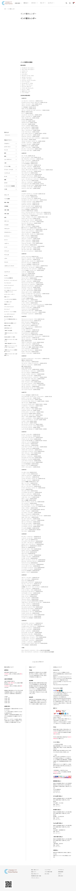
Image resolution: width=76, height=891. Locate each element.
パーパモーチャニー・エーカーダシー (29, 219)
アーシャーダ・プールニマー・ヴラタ (29, 421)
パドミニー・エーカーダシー (27, 349)
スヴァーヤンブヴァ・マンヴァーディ (29, 232)
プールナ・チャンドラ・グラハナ (28, 204)
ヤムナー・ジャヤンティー (27, 238)
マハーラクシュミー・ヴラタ (27, 504)
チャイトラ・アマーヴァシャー (28, 221)
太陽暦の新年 (24, 272)
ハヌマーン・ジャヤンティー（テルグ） (29, 338)
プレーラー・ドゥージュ (26, 179)
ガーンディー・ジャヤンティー (28, 530)
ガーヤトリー (7, 232)
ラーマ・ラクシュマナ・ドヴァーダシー (29, 374)
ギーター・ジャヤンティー (27, 623)
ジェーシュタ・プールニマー (27, 385)
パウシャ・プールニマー (26, 105)
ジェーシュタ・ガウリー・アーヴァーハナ (30, 500)
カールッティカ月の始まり (27, 564)
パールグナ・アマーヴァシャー (28, 174)
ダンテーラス (24, 574)
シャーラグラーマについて (9, 306)
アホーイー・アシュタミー (27, 571)
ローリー (23, 112)
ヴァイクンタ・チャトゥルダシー (28, 601)
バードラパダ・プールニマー (27, 520)
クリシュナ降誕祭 (25, 476)
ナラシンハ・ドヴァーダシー (27, 186)
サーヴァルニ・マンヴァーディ (28, 196)
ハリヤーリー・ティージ (26, 437)
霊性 (5, 215)
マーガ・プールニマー (26, 160)
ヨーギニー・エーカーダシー (27, 394)
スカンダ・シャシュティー (27, 77)
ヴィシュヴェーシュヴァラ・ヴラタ (29, 600)
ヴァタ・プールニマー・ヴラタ (28, 377)
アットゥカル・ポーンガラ (27, 182)
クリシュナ (6, 246)
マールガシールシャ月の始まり (28, 610)
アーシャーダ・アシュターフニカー (28, 400)
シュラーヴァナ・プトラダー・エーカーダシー (31, 442)
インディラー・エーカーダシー (28, 532)
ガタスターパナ (25, 541)
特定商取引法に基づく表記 (36, 868)
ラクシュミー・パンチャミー (27, 236)
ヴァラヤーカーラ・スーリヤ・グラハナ (29, 176)
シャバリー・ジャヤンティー (27, 165)
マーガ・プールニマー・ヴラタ (28, 156)
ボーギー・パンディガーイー (27, 115)
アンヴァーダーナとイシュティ (28, 87)
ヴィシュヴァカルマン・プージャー (28, 499)
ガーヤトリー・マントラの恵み (10, 304)
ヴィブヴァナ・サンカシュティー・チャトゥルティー (32, 355)
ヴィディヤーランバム (26, 556)
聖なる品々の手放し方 (8, 308)
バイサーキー (24, 269)
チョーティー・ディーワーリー (28, 577)
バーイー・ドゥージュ (26, 588)
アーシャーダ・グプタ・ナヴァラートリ (29, 397)
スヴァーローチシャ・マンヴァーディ (29, 258)
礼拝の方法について (8, 318)
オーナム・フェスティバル (27, 443)
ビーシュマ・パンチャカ (26, 594)
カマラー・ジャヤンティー (27, 581)
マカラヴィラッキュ (25, 122)
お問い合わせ (60, 868)
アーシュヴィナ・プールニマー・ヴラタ (29, 561)
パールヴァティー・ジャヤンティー (28, 401)
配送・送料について (35, 862)
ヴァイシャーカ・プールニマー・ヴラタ (29, 316)
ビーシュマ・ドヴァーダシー (27, 149)
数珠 (5, 153)
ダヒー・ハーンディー (26, 478)
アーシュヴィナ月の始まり (27, 522)
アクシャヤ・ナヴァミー (26, 592)
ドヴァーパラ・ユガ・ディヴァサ (28, 173)
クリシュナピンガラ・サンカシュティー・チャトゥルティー (33, 392)
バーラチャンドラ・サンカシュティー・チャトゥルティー (33, 212)
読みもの (26, 3)
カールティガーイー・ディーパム (28, 604)
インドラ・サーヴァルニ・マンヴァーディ (30, 473)
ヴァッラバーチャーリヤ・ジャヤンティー (30, 266)
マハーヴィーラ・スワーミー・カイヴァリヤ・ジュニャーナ (33, 301)
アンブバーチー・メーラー (27, 365)
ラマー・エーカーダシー (26, 572)
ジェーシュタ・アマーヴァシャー (28, 346)
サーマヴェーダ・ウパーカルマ (28, 490)
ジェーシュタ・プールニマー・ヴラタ (29, 379)
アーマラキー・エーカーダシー (28, 185)
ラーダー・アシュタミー (26, 505)
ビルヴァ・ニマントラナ (26, 544)
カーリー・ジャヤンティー (27, 471)
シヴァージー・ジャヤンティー (28, 180)
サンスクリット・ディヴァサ (27, 454)
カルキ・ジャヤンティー (26, 440)
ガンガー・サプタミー (26, 296)
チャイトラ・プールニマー (27, 260)
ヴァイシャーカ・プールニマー (28, 317)
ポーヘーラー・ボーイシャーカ (28, 277)
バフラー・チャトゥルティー (27, 462)
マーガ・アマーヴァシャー (27, 131)
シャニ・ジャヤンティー (26, 345)
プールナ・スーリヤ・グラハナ (28, 434)
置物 (5, 156)
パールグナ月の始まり (26, 162)
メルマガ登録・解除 (48, 864)
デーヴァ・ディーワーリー (27, 603)
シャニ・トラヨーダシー (26, 376)
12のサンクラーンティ (26, 90)
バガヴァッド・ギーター (9, 260)
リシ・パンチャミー (25, 497)
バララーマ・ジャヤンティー (27, 470)
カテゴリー (33, 3)
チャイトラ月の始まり (26, 207)
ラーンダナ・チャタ (25, 467)
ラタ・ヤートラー (25, 398)
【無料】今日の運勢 (8, 320)
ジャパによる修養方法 (8, 272)
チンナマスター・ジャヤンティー (28, 310)
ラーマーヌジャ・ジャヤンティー (28, 293)
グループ (42, 3)
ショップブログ (47, 862)
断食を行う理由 (7, 315)
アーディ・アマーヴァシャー (27, 431)
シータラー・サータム (26, 468)
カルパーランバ (25, 547)
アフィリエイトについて (8, 299)
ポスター (6, 182)
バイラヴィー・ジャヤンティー (28, 634)
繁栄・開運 (6, 201)
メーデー (23, 325)
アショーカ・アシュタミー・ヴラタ (28, 241)
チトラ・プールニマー (26, 319)
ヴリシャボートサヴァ (26, 485)
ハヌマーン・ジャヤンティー (27, 257)
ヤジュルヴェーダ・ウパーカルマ (28, 452)
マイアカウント (61, 862)
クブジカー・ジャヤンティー (27, 278)
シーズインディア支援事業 (9, 185)
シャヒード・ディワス (26, 235)
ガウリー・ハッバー (25, 493)
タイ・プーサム (25, 154)
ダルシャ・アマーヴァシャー (27, 84)
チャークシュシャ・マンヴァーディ (28, 419)
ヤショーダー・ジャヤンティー (28, 164)
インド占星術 (7, 198)
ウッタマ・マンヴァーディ (27, 606)
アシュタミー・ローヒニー (27, 474)
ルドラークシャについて (8, 279)
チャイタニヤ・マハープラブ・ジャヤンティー (31, 198)
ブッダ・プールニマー (26, 322)
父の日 (23, 364)
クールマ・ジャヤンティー (27, 320)
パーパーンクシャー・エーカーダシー (29, 558)
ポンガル (23, 118)
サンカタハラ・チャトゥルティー (28, 68)
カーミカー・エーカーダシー (27, 429)
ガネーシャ (6, 218)
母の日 (23, 337)
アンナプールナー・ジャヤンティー (28, 633)
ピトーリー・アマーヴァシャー (28, 481)
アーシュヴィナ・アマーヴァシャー (28, 535)
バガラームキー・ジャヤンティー (28, 298)
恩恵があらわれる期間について (10, 313)
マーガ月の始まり (25, 106)
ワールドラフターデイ (26, 329)
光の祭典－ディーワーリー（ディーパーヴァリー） (31, 580)
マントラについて (7, 281)
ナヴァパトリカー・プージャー (28, 549)
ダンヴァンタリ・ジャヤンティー (28, 575)
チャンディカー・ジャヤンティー (28, 323)
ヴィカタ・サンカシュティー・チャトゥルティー (31, 263)
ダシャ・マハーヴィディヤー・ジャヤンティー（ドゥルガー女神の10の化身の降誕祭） (39, 644)
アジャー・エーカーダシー (27, 479)
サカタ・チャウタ (25, 108)
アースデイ (24, 295)
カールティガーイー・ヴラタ (27, 83)
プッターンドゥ (25, 270)
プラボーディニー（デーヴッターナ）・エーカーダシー (32, 595)
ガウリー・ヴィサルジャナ (27, 508)
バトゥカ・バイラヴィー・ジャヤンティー (30, 380)
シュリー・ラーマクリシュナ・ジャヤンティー (31, 177)
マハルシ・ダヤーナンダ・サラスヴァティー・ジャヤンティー (34, 168)
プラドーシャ (24, 72)
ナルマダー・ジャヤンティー (27, 141)
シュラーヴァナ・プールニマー (28, 455)
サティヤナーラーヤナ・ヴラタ (28, 75)
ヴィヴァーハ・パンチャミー (27, 620)
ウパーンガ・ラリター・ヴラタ (28, 542)
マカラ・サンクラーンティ (27, 117)
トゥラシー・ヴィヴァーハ (27, 597)
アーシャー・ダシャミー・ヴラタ (28, 404)
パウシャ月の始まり (25, 637)
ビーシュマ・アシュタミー (27, 143)
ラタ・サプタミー (25, 138)
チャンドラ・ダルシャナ (26, 86)
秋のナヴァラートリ (25, 539)
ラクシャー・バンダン (26, 449)
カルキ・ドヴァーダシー (26, 511)
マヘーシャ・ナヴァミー (26, 368)
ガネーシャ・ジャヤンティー (27, 134)
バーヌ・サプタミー (26, 92)
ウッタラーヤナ (25, 120)
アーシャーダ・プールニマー (27, 422)
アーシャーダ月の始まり (26, 390)
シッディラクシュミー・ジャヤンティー (29, 303)
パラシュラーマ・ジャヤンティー (28, 283)
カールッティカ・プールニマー (28, 609)
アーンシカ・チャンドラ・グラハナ (28, 457)
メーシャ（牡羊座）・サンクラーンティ (29, 267)
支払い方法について (35, 866)
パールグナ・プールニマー (27, 201)
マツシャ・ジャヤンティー (27, 230)
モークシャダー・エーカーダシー (28, 625)
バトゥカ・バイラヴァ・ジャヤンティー (29, 370)
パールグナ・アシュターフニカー (28, 183)
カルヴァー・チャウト (26, 565)
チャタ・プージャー (25, 589)
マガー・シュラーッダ (26, 533)
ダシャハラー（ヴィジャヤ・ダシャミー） (30, 555)
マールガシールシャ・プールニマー (29, 631)
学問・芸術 (6, 211)
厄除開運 (6, 205)
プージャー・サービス (8, 169)
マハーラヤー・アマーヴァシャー (28, 536)
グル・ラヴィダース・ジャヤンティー (29, 157)
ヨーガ (5, 176)
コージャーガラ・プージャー (27, 559)
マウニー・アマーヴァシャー (27, 129)
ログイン (59, 866)
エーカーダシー (25, 74)
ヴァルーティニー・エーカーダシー (28, 264)
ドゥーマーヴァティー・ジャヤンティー (29, 367)
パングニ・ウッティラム (26, 254)
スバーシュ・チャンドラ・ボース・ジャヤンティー (31, 137)
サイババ (6, 256)
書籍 (5, 179)
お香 (5, 162)
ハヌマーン (6, 239)
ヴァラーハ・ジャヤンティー (27, 488)
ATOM (48, 866)
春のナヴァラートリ (25, 225)
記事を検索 (17, 3)
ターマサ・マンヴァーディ (27, 598)
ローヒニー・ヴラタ (26, 89)
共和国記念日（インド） (26, 144)
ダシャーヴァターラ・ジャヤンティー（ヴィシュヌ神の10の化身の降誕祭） (36, 643)
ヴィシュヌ (6, 249)
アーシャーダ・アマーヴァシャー (28, 395)
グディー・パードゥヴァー (27, 224)
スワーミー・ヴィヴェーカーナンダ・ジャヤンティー (32, 109)
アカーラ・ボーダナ (25, 546)
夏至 (22, 362)
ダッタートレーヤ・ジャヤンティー (28, 628)
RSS (45, 866)
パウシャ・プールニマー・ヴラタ (28, 103)
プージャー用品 (7, 166)
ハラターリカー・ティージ (27, 491)
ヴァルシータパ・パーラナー (27, 289)
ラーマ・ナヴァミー (25, 242)
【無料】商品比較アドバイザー (10, 332)
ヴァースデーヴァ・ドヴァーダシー (29, 410)
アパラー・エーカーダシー (27, 340)
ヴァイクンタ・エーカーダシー (28, 626)
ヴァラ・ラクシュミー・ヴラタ (28, 448)
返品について (33, 864)
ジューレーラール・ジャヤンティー (28, 228)
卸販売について (7, 297)
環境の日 (23, 356)
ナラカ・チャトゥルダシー (27, 578)
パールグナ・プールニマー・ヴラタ (29, 199)
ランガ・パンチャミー (26, 213)
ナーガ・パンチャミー (26, 439)
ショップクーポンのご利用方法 (10, 292)
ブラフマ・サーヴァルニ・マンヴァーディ (30, 140)
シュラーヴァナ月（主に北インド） (29, 424)
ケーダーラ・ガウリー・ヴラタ (28, 583)
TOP (5, 8)
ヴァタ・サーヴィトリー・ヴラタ (28, 342)
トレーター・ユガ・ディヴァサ (28, 287)
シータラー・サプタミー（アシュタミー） (30, 215)
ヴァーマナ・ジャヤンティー (27, 513)
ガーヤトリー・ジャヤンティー (28, 451)
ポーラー (23, 484)
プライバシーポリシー (35, 870)
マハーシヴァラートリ (26, 171)
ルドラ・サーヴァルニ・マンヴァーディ (29, 496)
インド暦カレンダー (8, 294)
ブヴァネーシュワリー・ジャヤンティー (29, 514)
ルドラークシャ (7, 146)
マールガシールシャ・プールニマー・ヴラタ (30, 630)
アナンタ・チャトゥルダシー (27, 517)
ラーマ (5, 243)
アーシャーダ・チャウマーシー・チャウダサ (30, 415)
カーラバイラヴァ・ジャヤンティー (28, 616)
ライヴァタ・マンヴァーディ (27, 406)
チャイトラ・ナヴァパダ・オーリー (29, 227)
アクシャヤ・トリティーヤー (27, 284)
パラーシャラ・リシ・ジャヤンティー (29, 281)
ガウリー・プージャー (26, 233)
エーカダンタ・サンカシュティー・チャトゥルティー (32, 332)
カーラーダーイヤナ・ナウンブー (28, 218)
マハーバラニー (25, 525)
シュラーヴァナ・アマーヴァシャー (29, 432)
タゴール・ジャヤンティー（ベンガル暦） (30, 335)
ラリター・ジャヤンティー (27, 159)
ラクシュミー (7, 225)
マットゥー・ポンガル (26, 125)
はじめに (6, 269)
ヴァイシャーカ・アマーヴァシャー (29, 280)
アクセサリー (6, 143)
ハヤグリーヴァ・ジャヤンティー (28, 445)
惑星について (6, 290)
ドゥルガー (6, 222)
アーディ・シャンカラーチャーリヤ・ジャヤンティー (32, 290)
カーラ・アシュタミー (26, 81)
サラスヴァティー (7, 229)
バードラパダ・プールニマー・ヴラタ (29, 519)
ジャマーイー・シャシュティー (28, 361)
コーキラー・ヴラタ (25, 416)
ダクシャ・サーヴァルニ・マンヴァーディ (30, 553)
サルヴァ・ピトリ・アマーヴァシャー (29, 538)
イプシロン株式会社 (57, 685)
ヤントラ (6, 150)
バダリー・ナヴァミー (26, 403)
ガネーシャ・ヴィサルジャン (27, 516)
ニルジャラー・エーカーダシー (28, 371)
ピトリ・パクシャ (25, 523)
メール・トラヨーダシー (26, 126)
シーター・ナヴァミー (26, 300)
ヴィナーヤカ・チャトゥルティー (28, 69)
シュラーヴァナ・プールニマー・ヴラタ (29, 446)
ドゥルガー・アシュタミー (27, 78)
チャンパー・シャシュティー (27, 622)
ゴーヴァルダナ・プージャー (27, 586)
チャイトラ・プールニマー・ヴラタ (29, 255)
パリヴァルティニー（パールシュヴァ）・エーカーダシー (33, 510)
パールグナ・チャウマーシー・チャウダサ (30, 192)
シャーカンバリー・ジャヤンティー (28, 100)
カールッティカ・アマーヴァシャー (28, 584)
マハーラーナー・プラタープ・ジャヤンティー (31, 359)
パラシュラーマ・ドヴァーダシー (28, 307)
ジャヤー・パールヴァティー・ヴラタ (29, 413)
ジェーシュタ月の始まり (26, 328)
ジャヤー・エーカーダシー (27, 146)
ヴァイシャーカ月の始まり (27, 261)
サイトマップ (6, 301)
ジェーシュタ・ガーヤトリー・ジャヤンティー (31, 373)
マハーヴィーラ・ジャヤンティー (28, 248)
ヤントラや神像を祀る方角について (10, 311)
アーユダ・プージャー (26, 552)
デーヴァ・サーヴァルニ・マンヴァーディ (30, 482)
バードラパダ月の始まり (26, 458)
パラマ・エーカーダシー (26, 358)
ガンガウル (24, 209)
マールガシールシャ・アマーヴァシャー (29, 619)
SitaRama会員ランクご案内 (9, 326)
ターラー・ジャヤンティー (27, 239)
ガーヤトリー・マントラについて (10, 274)
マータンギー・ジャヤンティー (28, 286)
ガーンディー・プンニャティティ (28, 148)
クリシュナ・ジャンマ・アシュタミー (29, 80)
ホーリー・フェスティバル (27, 206)
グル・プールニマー (25, 418)
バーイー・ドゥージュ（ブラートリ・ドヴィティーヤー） (33, 210)
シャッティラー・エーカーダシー (28, 114)
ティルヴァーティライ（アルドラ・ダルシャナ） (31, 102)
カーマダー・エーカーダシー (27, 245)
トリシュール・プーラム (26, 306)
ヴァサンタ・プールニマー (27, 203)
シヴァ (5, 253)
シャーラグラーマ (7, 159)
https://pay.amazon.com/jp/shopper (60, 677)
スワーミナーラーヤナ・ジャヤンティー (29, 244)
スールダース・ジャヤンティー (28, 292)
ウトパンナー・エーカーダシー (28, 617)
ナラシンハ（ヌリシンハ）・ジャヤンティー (30, 309)
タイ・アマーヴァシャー (26, 128)
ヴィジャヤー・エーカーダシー (28, 170)
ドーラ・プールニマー (26, 195)
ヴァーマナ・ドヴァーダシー (27, 247)
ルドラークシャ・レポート (9, 287)
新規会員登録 (60, 864)
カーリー (6, 236)
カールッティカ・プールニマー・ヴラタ (29, 607)
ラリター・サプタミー (26, 502)
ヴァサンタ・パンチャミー (27, 135)
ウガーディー (24, 222)
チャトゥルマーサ (25, 409)
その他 (5, 188)
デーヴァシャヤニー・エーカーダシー (29, 407)
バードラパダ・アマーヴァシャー (28, 487)
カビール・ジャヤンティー (27, 382)
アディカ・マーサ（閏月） (27, 343)
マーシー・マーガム (25, 193)
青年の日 (23, 111)
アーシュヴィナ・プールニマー (28, 562)
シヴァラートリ (25, 71)
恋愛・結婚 (6, 208)
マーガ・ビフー (25, 123)
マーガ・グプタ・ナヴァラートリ (28, 132)
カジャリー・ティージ (26, 460)
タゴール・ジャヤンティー (27, 334)
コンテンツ (50, 3)
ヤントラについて (7, 276)
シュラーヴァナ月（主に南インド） (29, 436)
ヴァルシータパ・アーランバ (27, 216)
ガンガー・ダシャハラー (26, 348)
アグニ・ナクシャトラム (26, 331)
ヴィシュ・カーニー (25, 275)
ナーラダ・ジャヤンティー (27, 326)
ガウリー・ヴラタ (25, 412)
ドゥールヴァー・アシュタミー (28, 507)
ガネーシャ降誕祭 (25, 494)
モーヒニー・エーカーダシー (27, 304)
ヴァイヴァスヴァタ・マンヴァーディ (29, 384)
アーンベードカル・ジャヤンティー (28, 274)
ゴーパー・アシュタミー (26, 591)
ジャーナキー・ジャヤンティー (28, 167)
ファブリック (7, 172)
